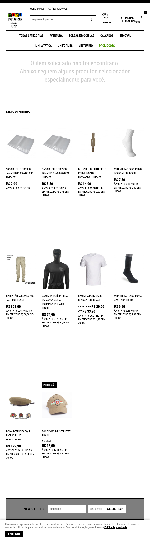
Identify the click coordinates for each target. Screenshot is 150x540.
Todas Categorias (31, 35)
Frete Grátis (49, 444)
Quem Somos (37, 8)
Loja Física (12, 444)
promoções (107, 45)
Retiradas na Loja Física (56, 448)
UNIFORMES (65, 45)
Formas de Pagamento (55, 435)
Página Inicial (14, 435)
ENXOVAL (125, 35)
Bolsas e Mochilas (81, 35)
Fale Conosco (14, 439)
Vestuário (86, 45)
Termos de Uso (50, 439)
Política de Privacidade (55, 456)
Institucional (14, 429)
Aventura (56, 35)
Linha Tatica (43, 45)
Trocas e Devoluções (54, 452)
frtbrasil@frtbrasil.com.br (94, 452)
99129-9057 (60, 8)
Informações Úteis (53, 429)
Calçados (106, 35)
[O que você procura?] (91, 19)
